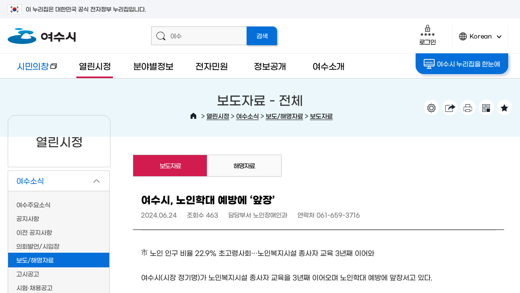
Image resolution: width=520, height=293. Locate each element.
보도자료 (321, 116)
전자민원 (211, 65)
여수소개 (328, 65)
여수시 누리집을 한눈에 (462, 64)
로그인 (427, 35)
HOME (193, 116)
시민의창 (32, 69)
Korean (480, 40)
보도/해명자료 (284, 116)
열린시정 (95, 65)
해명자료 (244, 165)
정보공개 (270, 65)
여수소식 (247, 116)
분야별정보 (153, 65)
